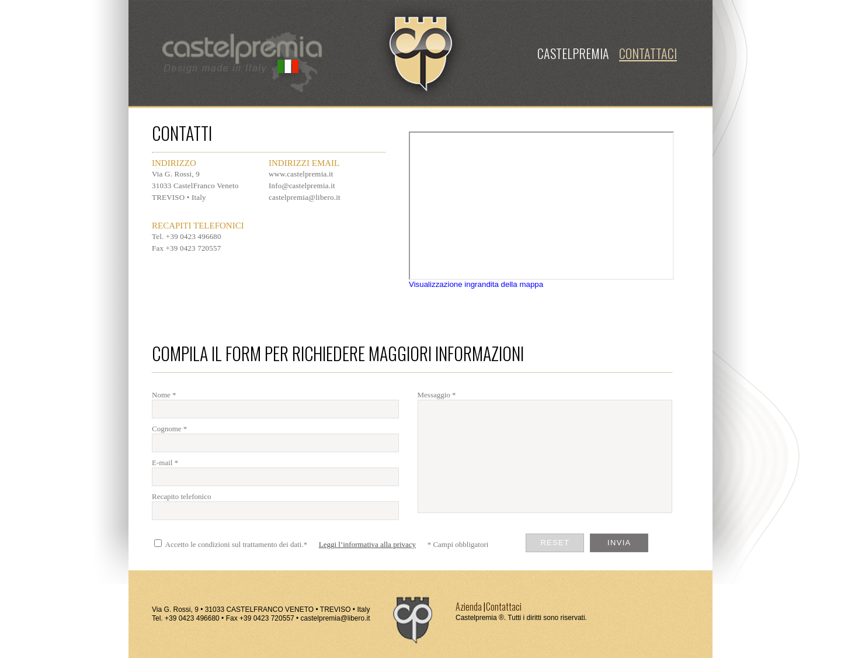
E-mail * (165, 462)
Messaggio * (437, 394)
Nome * (164, 394)
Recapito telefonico (181, 496)
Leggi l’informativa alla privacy (367, 544)
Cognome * (169, 428)
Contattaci (504, 607)
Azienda (469, 607)
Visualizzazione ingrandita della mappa (476, 284)
